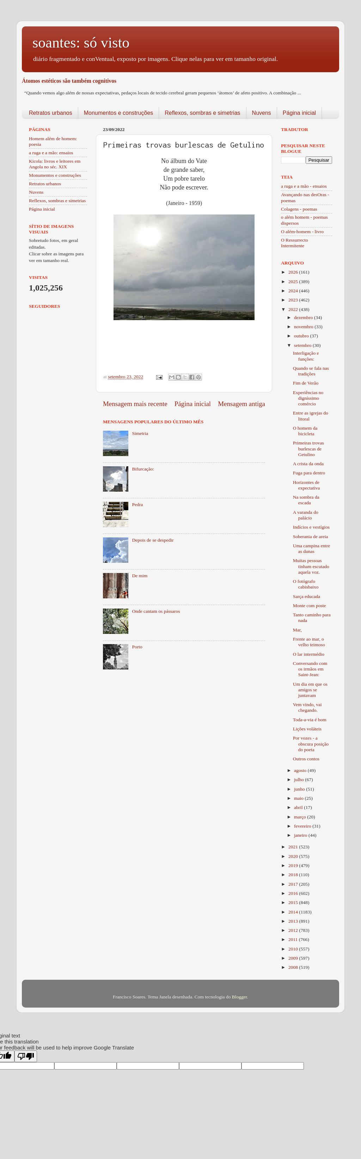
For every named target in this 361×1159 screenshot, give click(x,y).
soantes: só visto (80, 43)
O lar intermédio (308, 654)
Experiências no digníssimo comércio (308, 398)
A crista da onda (308, 463)
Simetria (140, 433)
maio (299, 798)
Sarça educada (306, 596)
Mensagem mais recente (135, 403)
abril (299, 807)
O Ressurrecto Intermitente (294, 242)
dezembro (304, 317)
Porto (137, 646)
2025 (293, 281)
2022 (293, 309)
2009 (293, 958)
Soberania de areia (310, 536)
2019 (293, 865)
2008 (293, 967)
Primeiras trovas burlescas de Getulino (308, 448)
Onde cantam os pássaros (156, 611)
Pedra (137, 504)
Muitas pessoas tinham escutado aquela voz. (311, 566)
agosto (301, 770)
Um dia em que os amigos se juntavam (310, 689)
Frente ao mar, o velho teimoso (309, 641)
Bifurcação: (143, 469)
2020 (293, 856)
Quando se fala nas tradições (311, 371)
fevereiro (303, 826)
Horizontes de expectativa (306, 485)
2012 (293, 930)
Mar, (297, 630)
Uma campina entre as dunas (311, 548)
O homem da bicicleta (305, 430)
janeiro (301, 835)
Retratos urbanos (50, 113)
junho (300, 789)
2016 (293, 893)
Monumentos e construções (118, 113)
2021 (293, 846)
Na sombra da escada (306, 499)
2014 (293, 912)
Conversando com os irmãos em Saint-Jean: (310, 669)
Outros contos (306, 758)
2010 (293, 949)
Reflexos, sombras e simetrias (202, 113)
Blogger (239, 996)
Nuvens (261, 113)
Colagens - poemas (299, 209)
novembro (304, 326)
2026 (293, 272)
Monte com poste (309, 605)
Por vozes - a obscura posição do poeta (311, 743)
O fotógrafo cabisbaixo (306, 584)
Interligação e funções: (306, 355)
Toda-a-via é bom (309, 719)
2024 (293, 290)
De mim (139, 575)
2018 (293, 874)
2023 (293, 300)
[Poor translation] (25, 1056)
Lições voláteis (307, 728)
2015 (293, 902)
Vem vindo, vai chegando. (307, 707)
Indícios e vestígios (311, 527)
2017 (293, 884)
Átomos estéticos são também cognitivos (69, 81)
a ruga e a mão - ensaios (304, 186)
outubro (302, 335)
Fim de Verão (306, 383)
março (300, 817)
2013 (293, 921)
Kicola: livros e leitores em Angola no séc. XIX (54, 163)
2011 (293, 939)
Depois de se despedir (152, 540)
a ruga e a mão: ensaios (51, 152)
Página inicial (299, 113)
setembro (303, 345)
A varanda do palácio (305, 515)
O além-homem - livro (302, 231)
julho (299, 779)
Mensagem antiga (241, 403)
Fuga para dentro (309, 472)
